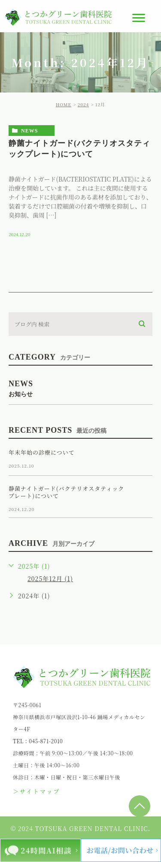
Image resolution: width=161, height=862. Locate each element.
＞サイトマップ (37, 791)
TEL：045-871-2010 (38, 741)
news (29, 131)
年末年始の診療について (42, 452)
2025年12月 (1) (50, 578)
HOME (63, 104)
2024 (83, 104)
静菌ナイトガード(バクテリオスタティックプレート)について (66, 492)
